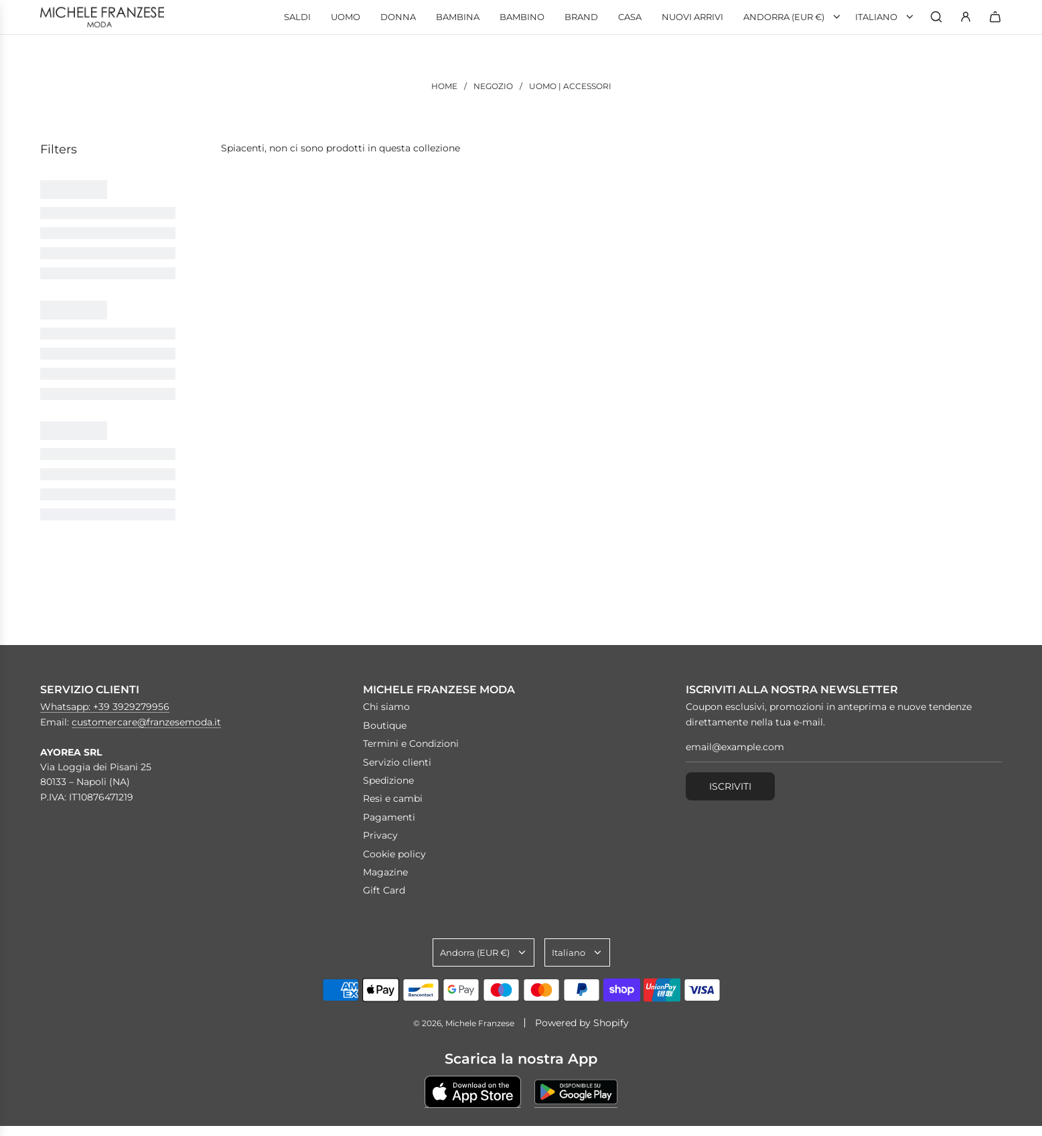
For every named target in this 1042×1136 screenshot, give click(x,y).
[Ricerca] (936, 16)
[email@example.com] (844, 750)
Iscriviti (730, 786)
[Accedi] (965, 16)
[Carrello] (995, 16)
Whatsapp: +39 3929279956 (104, 707)
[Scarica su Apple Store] (473, 1092)
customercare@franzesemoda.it (146, 722)
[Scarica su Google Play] (575, 1092)
